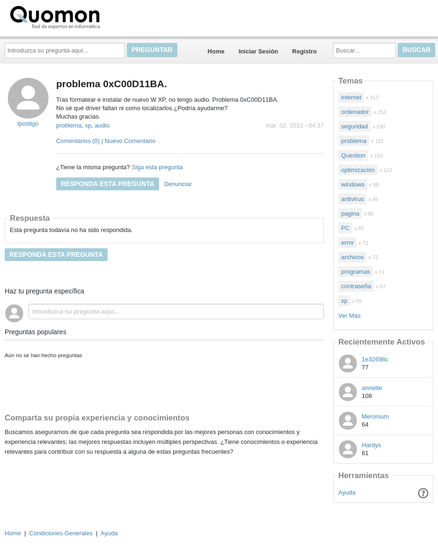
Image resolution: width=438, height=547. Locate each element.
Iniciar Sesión (258, 51)
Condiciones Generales (61, 533)
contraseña (356, 286)
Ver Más (349, 315)
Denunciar (178, 183)
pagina (350, 213)
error (347, 242)
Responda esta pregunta (107, 183)
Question (353, 155)
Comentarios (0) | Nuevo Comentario (105, 140)
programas (355, 271)
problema (68, 125)
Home (216, 51)
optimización (358, 169)
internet (351, 97)
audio (102, 125)
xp (88, 125)
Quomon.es (84, 16)
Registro (304, 51)
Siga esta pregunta (156, 167)
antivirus (352, 198)
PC (345, 228)
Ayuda (347, 492)
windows (353, 184)
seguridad (354, 126)
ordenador (355, 111)
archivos (352, 257)
